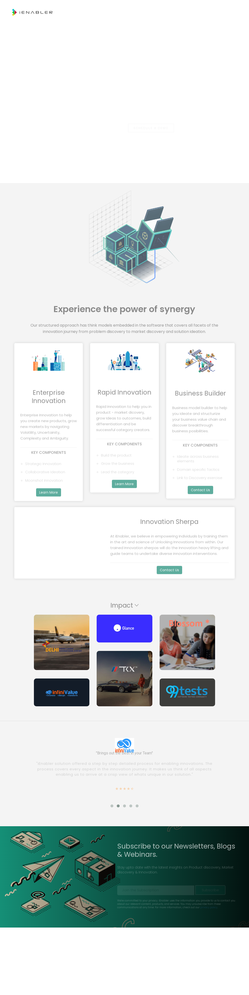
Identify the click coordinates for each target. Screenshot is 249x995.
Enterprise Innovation (108, 24)
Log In (229, 24)
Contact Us (205, 24)
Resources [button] (175, 24)
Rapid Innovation (65, 24)
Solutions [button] (146, 24)
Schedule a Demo (151, 128)
